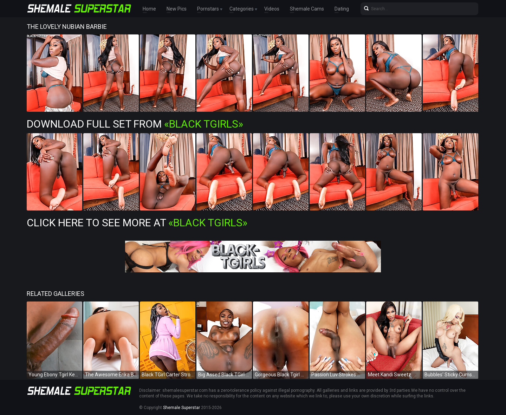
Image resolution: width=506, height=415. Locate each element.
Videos (271, 9)
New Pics (177, 9)
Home (149, 9)
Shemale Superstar (181, 407)
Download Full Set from (135, 124)
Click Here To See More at (137, 222)
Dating (342, 9)
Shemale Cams (307, 9)
